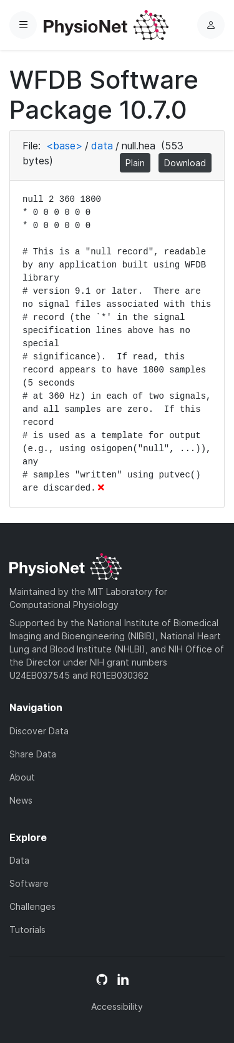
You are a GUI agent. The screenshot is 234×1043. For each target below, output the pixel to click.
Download (185, 162)
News (20, 800)
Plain (135, 162)
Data (19, 860)
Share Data (32, 754)
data (102, 145)
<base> (64, 145)
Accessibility (117, 1006)
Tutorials (27, 929)
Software (29, 883)
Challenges (32, 906)
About (22, 777)
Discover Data (39, 731)
